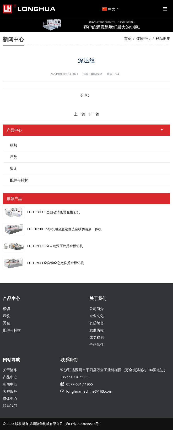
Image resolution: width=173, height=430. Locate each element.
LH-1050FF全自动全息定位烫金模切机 (55, 262)
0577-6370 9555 (75, 377)
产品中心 (10, 377)
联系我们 (10, 405)
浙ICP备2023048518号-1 (83, 423)
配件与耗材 (19, 180)
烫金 (13, 168)
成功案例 (96, 337)
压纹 (13, 156)
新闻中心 (10, 384)
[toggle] (165, 9)
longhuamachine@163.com (89, 391)
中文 (108, 9)
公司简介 (96, 308)
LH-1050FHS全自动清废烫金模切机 (53, 212)
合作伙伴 (96, 344)
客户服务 (10, 391)
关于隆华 (10, 369)
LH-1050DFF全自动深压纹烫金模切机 (55, 246)
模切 (13, 145)
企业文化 (96, 315)
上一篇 (79, 114)
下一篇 (93, 114)
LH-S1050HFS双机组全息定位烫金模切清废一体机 (64, 229)
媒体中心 (10, 398)
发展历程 (96, 330)
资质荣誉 (96, 322)
